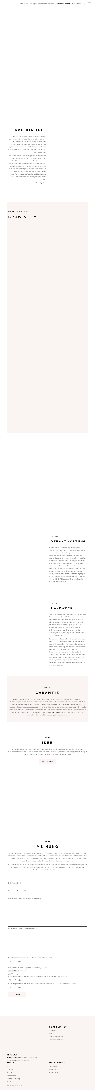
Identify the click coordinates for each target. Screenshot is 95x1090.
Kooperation (11, 1075)
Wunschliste (53, 1069)
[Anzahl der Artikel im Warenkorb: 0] (84, 4)
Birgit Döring (43, 183)
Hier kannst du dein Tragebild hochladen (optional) (47, 970)
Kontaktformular (54, 712)
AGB (50, 1033)
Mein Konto (53, 1066)
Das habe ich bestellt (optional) (47, 893)
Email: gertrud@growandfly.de (18, 1060)
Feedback (10, 1082)
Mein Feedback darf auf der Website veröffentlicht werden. (31, 958)
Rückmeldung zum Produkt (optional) (47, 942)
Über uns (10, 1069)
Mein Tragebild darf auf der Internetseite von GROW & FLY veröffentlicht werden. (39, 976)
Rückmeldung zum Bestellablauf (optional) (47, 912)
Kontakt (10, 1072)
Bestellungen (53, 1072)
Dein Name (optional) (47, 886)
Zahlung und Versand (14, 1085)
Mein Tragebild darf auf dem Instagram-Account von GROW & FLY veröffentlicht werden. (42, 984)
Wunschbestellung (13, 1079)
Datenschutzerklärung (56, 1040)
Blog (8, 1066)
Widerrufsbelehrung (56, 1036)
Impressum (53, 1030)
